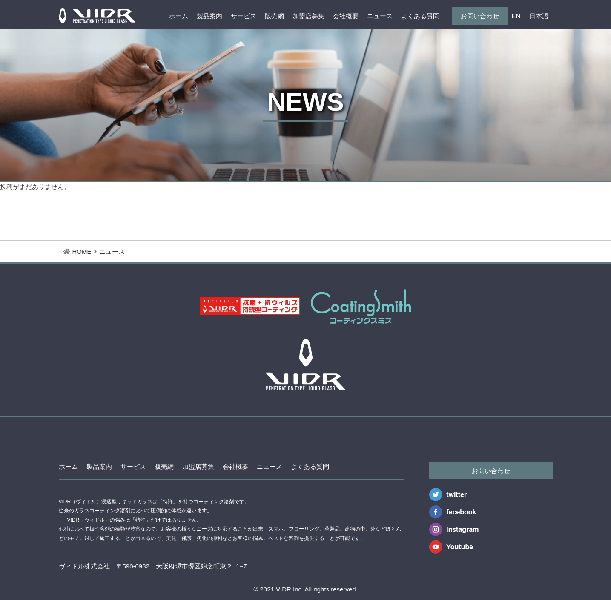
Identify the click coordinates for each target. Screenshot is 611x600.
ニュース (380, 16)
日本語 (538, 16)
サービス (243, 16)
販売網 (274, 16)
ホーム (178, 16)
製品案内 (209, 16)
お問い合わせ (480, 16)
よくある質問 (420, 16)
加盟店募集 (308, 16)
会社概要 (346, 16)
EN (516, 16)
